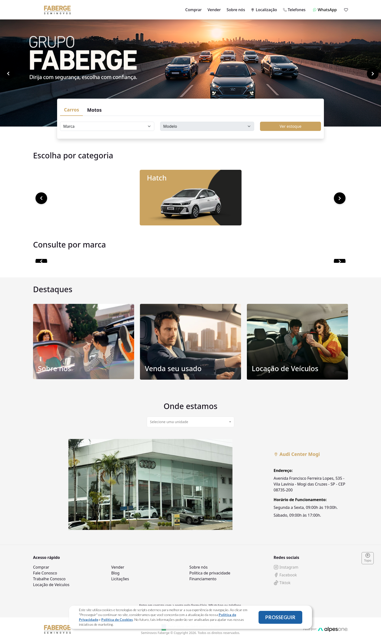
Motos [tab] (94, 110)
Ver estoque (291, 126)
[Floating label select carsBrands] (107, 126)
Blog (115, 573)
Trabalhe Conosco (49, 578)
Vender (214, 9)
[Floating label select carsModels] (207, 126)
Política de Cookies (117, 619)
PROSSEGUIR (280, 617)
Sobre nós (236, 9)
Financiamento (202, 578)
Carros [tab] (71, 109)
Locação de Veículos (51, 584)
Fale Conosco (45, 573)
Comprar (193, 9)
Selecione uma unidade (169, 421)
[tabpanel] (190, 484)
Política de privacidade (209, 573)
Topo (367, 558)
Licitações (120, 578)
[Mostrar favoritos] (346, 10)
